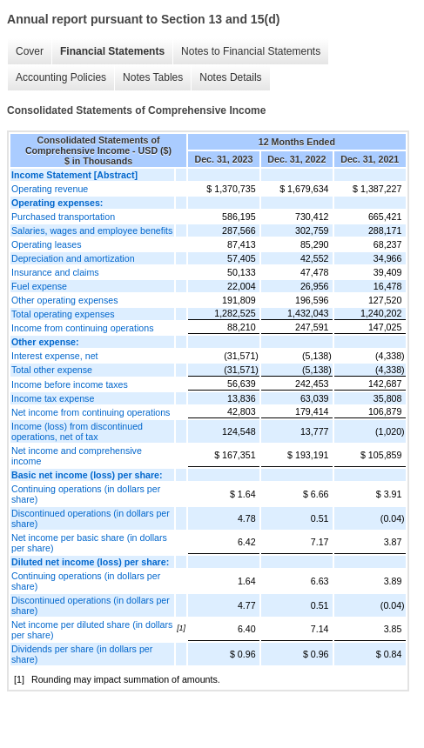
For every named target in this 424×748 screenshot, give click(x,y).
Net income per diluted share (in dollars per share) (91, 629)
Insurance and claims (55, 272)
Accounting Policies (61, 77)
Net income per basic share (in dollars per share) (89, 542)
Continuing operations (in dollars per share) (85, 494)
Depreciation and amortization (73, 258)
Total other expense (51, 369)
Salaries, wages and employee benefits (91, 230)
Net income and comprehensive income (76, 455)
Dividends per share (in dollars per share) (81, 654)
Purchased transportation (63, 216)
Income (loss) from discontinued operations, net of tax (77, 431)
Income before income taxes (69, 384)
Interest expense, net (54, 356)
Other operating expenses (64, 300)
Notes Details (230, 77)
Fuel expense (39, 286)
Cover (30, 51)
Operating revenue (49, 189)
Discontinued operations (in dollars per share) (90, 518)
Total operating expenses (62, 314)
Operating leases (46, 244)
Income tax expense (52, 398)
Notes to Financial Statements (250, 51)
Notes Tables (153, 77)
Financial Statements (112, 51)
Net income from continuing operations (90, 412)
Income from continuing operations (82, 328)
